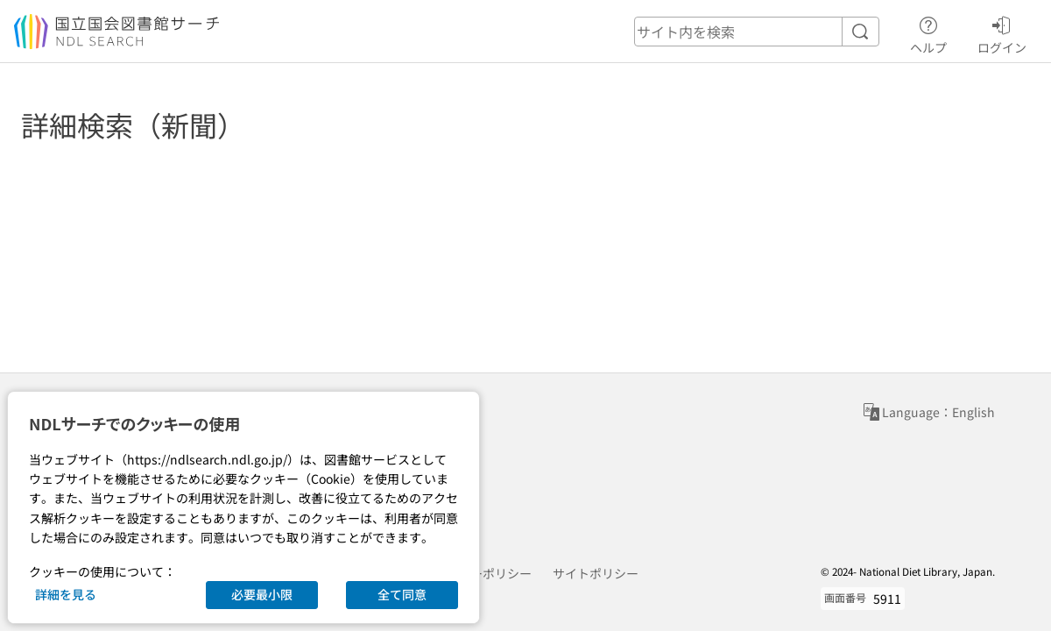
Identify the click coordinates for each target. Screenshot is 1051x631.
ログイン (1001, 32)
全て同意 (402, 594)
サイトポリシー (595, 573)
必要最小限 (262, 594)
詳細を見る (65, 594)
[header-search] (756, 31)
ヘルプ (928, 32)
